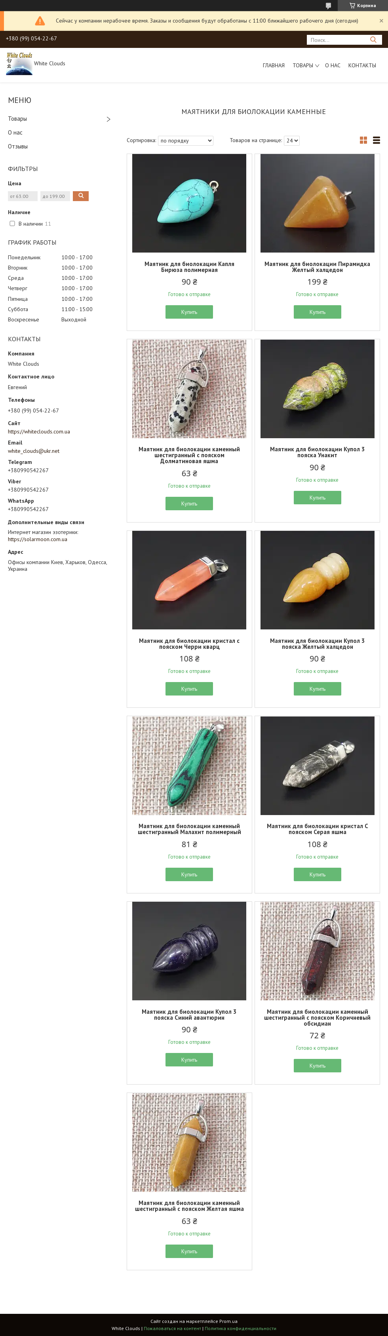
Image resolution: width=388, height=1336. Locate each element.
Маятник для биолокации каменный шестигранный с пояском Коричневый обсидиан (317, 1017)
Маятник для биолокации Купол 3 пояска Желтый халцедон (317, 644)
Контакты (362, 65)
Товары (303, 65)
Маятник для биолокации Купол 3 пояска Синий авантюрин (189, 1015)
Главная (274, 65)
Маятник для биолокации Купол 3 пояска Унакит (317, 452)
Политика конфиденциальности (240, 1328)
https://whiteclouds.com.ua (39, 431)
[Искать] (373, 40)
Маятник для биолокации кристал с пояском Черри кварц (189, 644)
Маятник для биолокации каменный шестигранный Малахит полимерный (189, 829)
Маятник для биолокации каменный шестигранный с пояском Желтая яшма (189, 1206)
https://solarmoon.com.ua (37, 539)
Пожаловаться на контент (172, 1328)
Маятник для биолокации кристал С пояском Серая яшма (317, 829)
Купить (189, 311)
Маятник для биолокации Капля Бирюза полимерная (189, 267)
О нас (332, 65)
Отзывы (18, 146)
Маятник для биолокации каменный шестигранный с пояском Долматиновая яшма (189, 455)
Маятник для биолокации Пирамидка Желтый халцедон (317, 267)
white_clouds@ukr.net (33, 450)
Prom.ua (228, 1321)
